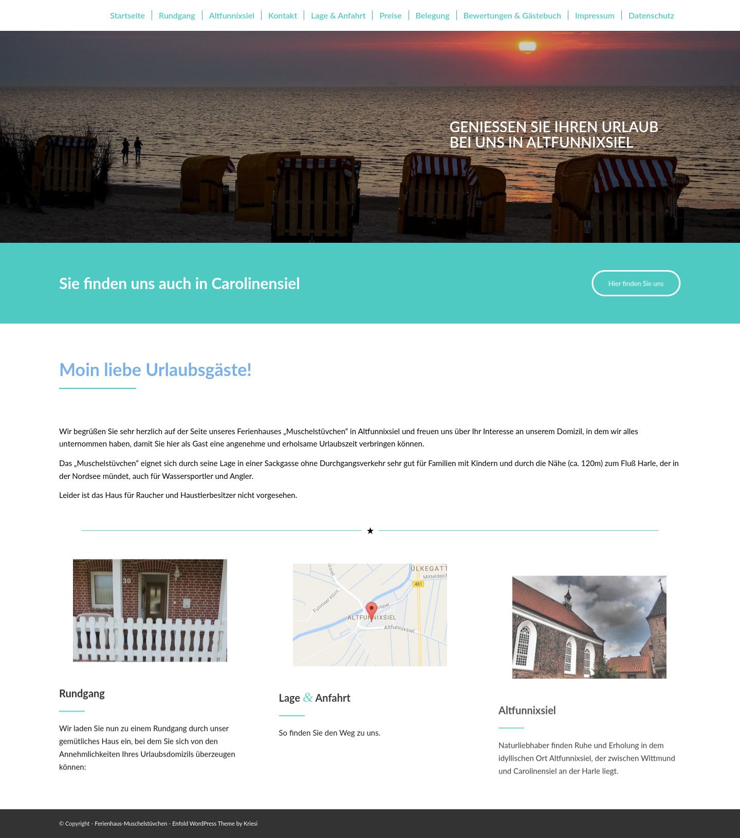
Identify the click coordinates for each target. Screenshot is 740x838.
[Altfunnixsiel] (589, 697)
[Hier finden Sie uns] (634, 283)
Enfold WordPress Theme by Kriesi (214, 823)
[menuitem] (127, 15)
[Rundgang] (150, 634)
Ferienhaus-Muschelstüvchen (131, 823)
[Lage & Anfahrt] (370, 649)
